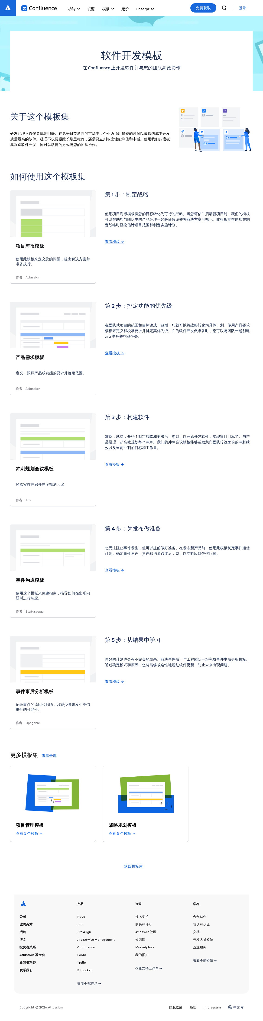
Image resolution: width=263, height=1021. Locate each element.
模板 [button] (108, 8)
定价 (125, 8)
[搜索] (224, 8)
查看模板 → (114, 241)
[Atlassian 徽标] (7, 7)
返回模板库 (133, 866)
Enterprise (145, 8)
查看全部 (49, 755)
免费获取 (203, 7)
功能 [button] (74, 8)
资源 (91, 8)
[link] (242, 8)
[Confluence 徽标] (39, 8)
